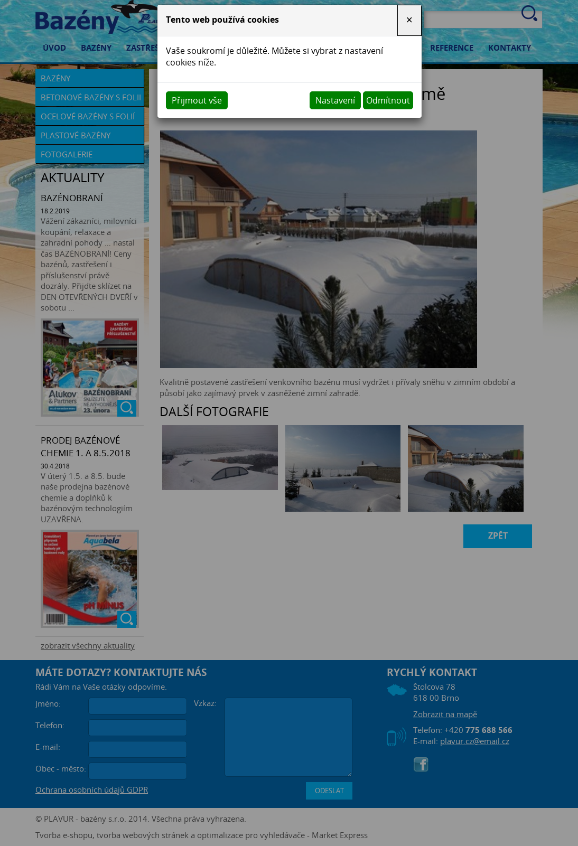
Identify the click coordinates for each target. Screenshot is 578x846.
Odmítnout (388, 100)
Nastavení (335, 100)
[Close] (409, 20)
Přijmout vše (197, 100)
